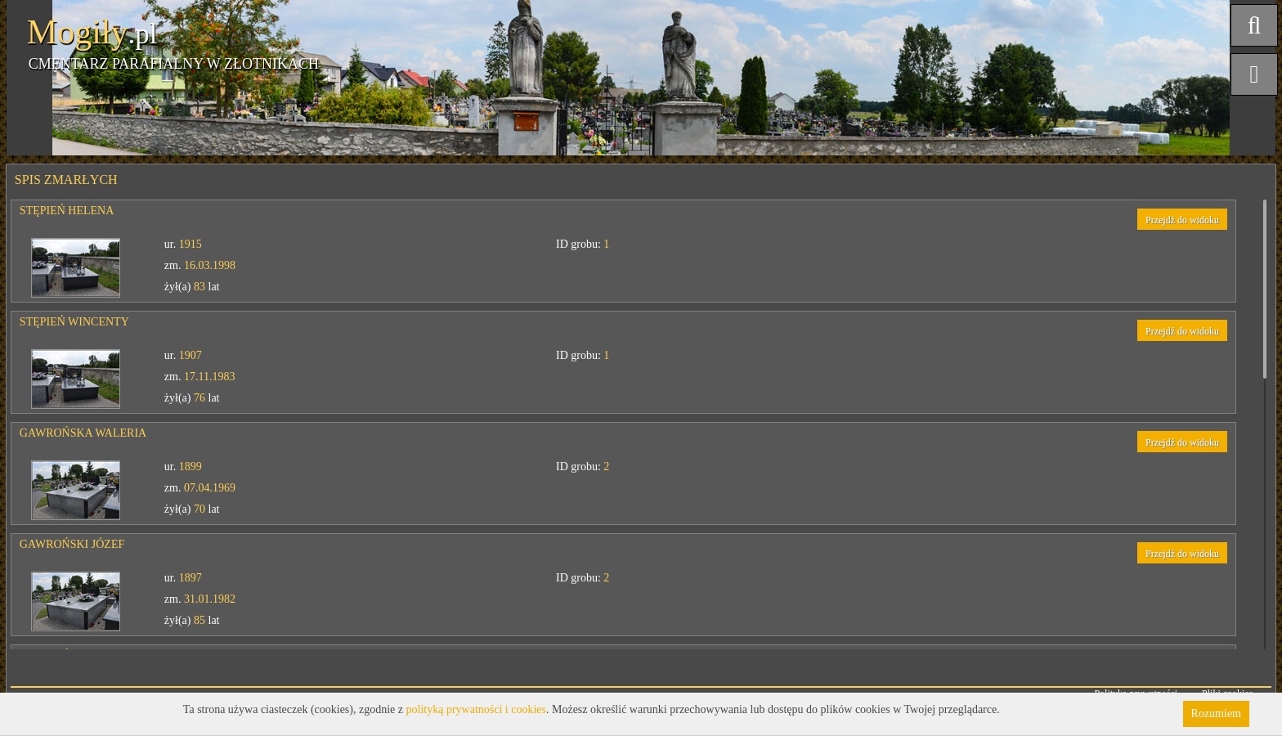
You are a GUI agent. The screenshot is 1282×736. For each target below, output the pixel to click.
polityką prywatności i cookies (476, 709)
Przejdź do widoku (1182, 220)
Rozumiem (1216, 713)
